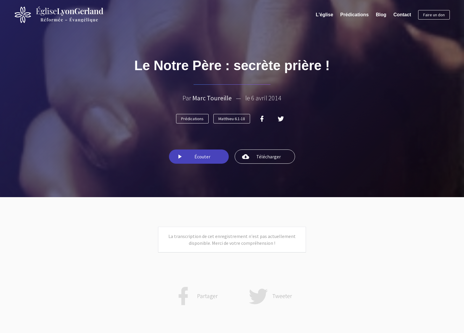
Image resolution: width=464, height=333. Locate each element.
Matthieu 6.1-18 (232, 118)
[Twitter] (281, 119)
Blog (381, 14)
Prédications (354, 14)
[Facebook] (262, 119)
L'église (324, 14)
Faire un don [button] (434, 14)
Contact (402, 14)
